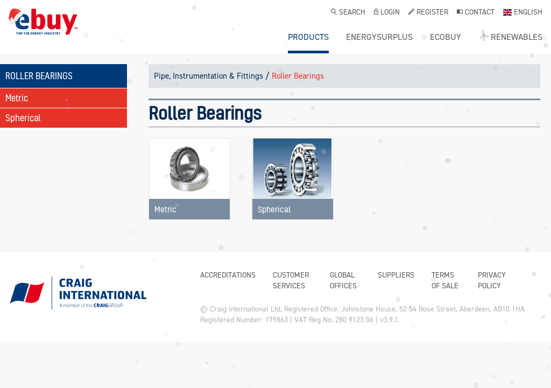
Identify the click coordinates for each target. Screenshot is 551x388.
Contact (476, 13)
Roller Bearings (298, 76)
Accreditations (228, 275)
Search (348, 13)
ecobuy (445, 37)
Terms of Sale (445, 280)
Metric (16, 97)
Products (308, 37)
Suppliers (396, 275)
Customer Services (291, 280)
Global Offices (343, 280)
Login (387, 13)
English (522, 13)
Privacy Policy (492, 280)
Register (428, 13)
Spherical (22, 117)
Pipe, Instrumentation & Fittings (208, 76)
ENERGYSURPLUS (379, 37)
